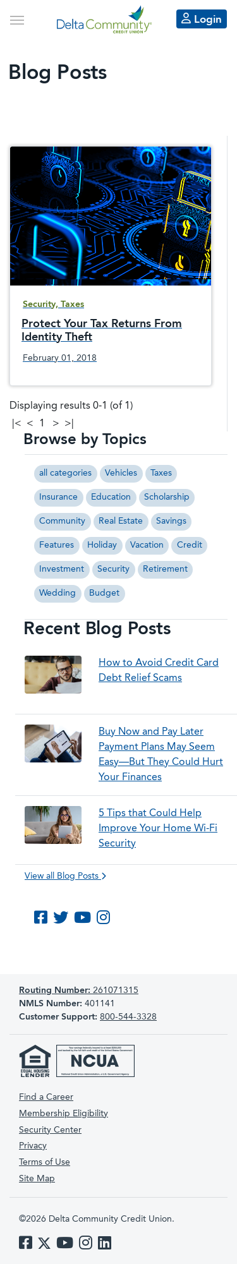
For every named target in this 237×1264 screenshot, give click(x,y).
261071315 (78, 990)
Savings (171, 521)
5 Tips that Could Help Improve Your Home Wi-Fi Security (158, 829)
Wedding (57, 593)
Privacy (33, 1145)
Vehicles (121, 473)
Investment (61, 569)
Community (62, 521)
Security (113, 569)
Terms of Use (44, 1162)
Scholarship (167, 497)
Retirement (165, 569)
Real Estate (121, 521)
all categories (65, 473)
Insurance (58, 497)
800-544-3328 (128, 1017)
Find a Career (46, 1097)
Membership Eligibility (63, 1113)
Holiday (102, 545)
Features (56, 545)
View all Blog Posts (65, 876)
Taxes (161, 473)
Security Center (50, 1130)
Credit (189, 545)
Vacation (147, 545)
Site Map (37, 1178)
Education (111, 497)
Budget (104, 593)
